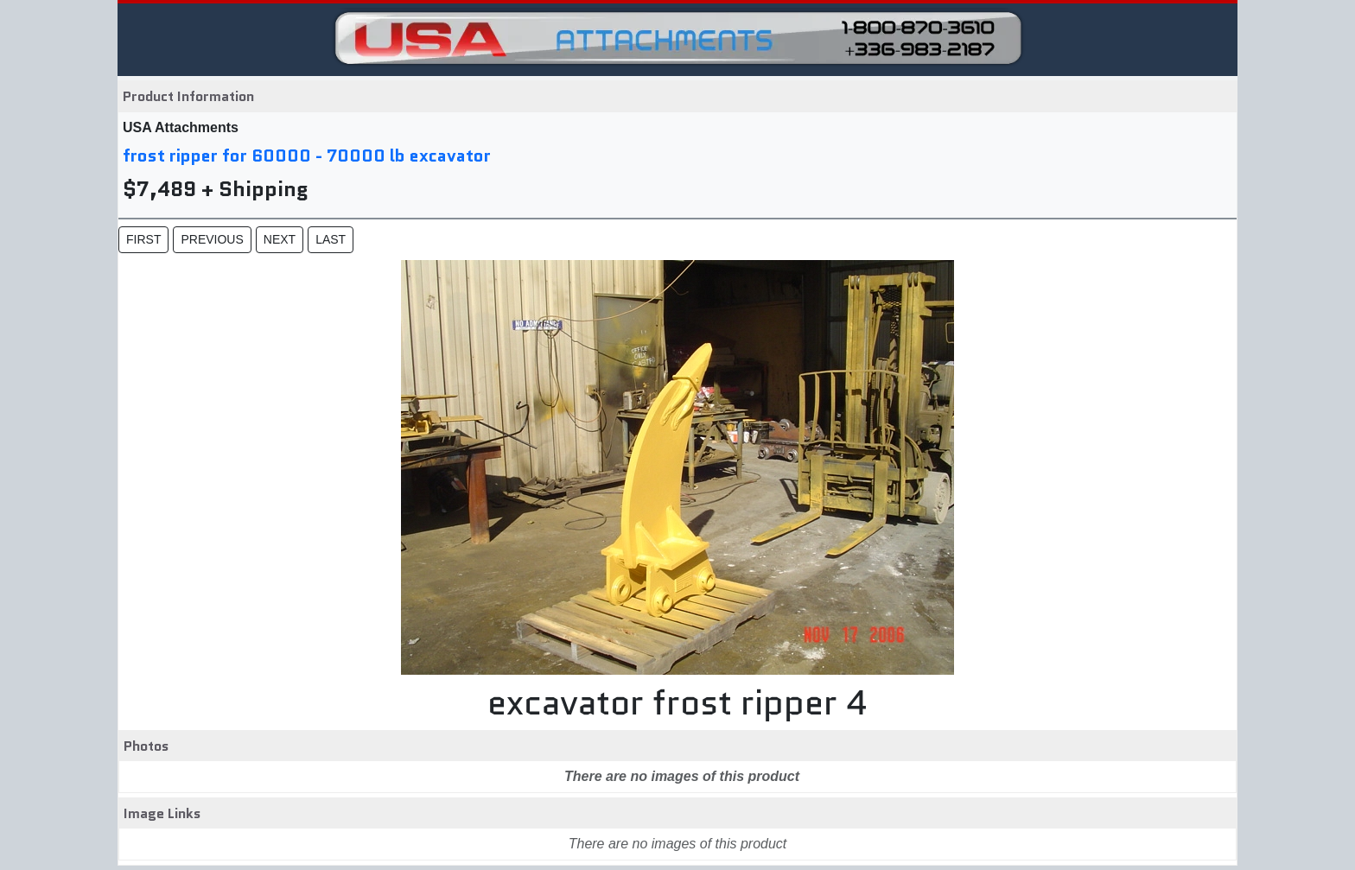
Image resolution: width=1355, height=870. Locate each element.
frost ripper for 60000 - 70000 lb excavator (307, 155)
